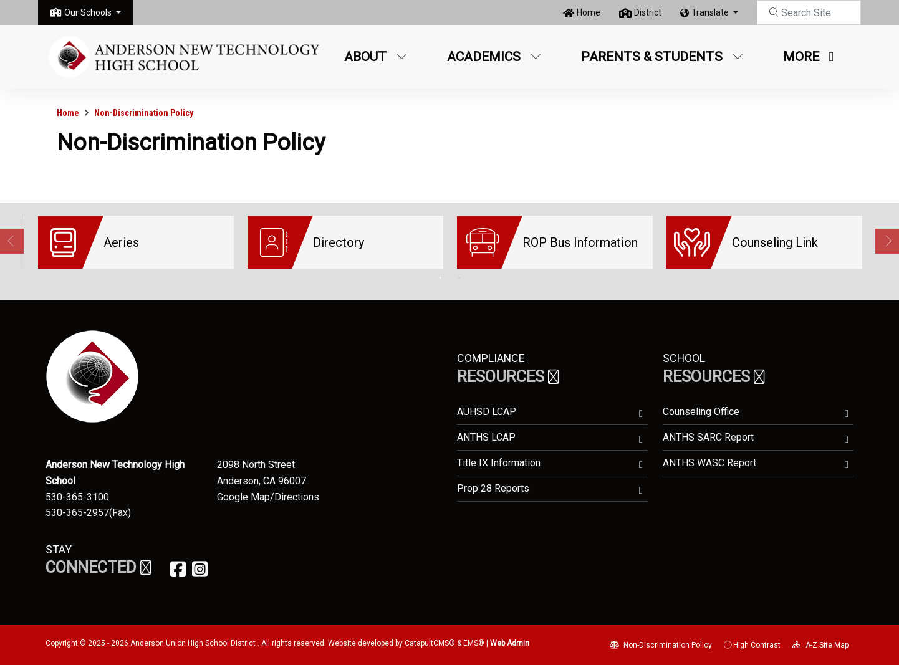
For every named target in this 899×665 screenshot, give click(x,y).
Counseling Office (701, 412)
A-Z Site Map (820, 645)
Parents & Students (662, 56)
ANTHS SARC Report (708, 437)
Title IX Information (499, 463)
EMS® (473, 643)
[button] (92, 12)
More (808, 56)
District (647, 12)
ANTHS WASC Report (709, 463)
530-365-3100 (77, 497)
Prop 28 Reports (493, 488)
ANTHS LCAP (486, 437)
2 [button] (459, 278)
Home (588, 12)
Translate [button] (711, 12)
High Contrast (757, 645)
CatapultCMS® (430, 643)
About (375, 56)
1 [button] (440, 278)
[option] (136, 242)
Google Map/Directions (268, 497)
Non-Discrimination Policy (143, 113)
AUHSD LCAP (486, 412)
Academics (494, 56)
